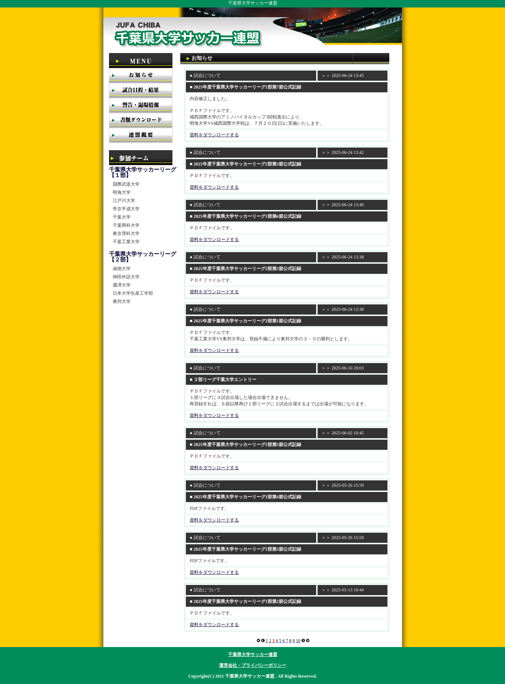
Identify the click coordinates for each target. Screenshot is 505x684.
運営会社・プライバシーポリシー (252, 665)
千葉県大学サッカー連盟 (252, 654)
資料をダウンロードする (214, 134)
